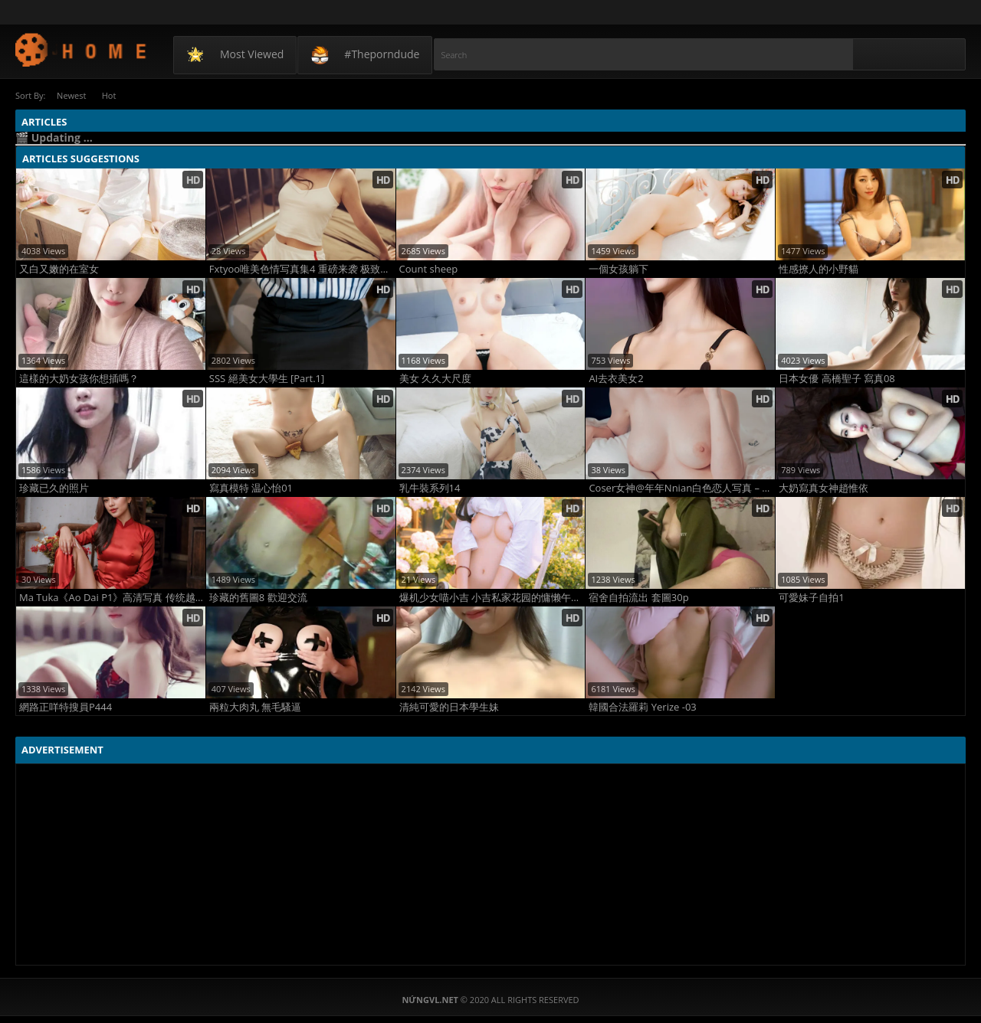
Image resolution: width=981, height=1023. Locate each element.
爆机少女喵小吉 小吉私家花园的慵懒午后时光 (492, 596)
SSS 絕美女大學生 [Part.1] (266, 377)
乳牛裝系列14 (430, 487)
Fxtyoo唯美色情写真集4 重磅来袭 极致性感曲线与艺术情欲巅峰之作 (302, 268)
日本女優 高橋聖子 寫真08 (837, 377)
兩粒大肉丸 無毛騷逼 (255, 706)
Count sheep (428, 268)
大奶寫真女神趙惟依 (823, 487)
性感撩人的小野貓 (818, 268)
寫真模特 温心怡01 (251, 487)
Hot (114, 95)
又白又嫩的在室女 (59, 268)
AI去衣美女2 (616, 377)
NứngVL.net (81, 49)
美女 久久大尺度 (435, 377)
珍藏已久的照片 (54, 487)
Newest (72, 95)
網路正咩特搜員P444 (65, 706)
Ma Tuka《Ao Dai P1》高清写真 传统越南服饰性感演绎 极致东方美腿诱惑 (112, 596)
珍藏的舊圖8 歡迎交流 (258, 596)
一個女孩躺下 (618, 268)
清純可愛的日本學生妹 (449, 706)
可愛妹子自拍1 (811, 596)
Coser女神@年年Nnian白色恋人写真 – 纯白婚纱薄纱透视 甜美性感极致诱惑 (682, 487)
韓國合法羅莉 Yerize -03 (642, 706)
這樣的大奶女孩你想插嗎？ (79, 377)
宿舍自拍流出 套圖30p (638, 596)
